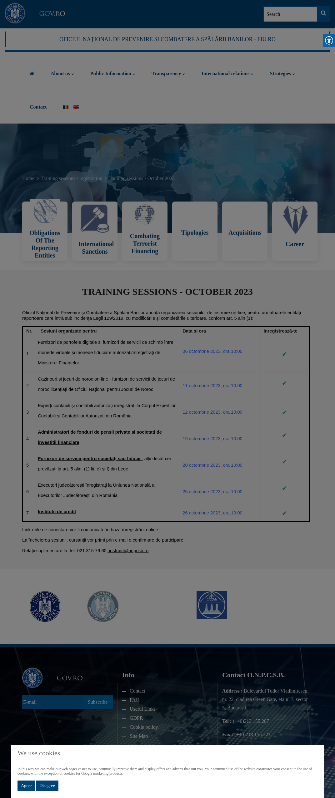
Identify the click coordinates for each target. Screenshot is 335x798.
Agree (26, 785)
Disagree (47, 785)
